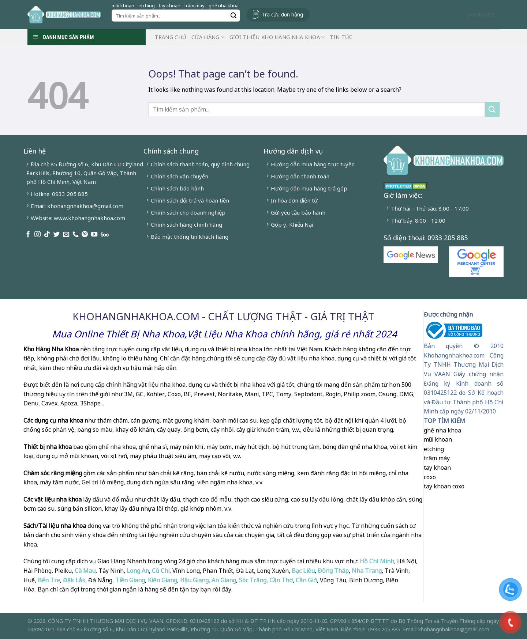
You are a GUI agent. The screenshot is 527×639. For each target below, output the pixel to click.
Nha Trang (367, 571)
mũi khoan (123, 5)
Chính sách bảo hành (177, 188)
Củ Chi (160, 571)
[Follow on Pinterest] (85, 234)
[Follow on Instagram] (37, 234)
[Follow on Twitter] (56, 234)
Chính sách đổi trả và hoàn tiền (190, 200)
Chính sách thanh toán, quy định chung (200, 164)
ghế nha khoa (224, 5)
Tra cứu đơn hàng (282, 14)
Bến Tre (49, 580)
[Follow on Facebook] (28, 234)
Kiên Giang (162, 580)
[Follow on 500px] (105, 234)
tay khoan (169, 5)
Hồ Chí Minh (376, 561)
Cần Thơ (281, 580)
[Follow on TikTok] (47, 234)
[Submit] (233, 16)
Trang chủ (171, 37)
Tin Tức (341, 37)
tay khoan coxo (444, 486)
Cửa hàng (207, 37)
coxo (430, 477)
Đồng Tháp (333, 571)
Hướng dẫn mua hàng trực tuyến (313, 164)
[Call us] (75, 234)
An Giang (224, 580)
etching (146, 5)
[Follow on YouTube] (94, 234)
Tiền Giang (130, 580)
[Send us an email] (66, 234)
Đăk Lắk (74, 580)
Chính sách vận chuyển (179, 176)
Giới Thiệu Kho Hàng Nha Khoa (277, 37)
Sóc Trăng (252, 580)
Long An (138, 571)
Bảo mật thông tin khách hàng (189, 236)
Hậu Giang (194, 580)
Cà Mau (85, 571)
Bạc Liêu (303, 571)
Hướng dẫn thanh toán (300, 176)
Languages (483, 14)
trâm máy (194, 5)
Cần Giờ (306, 580)
